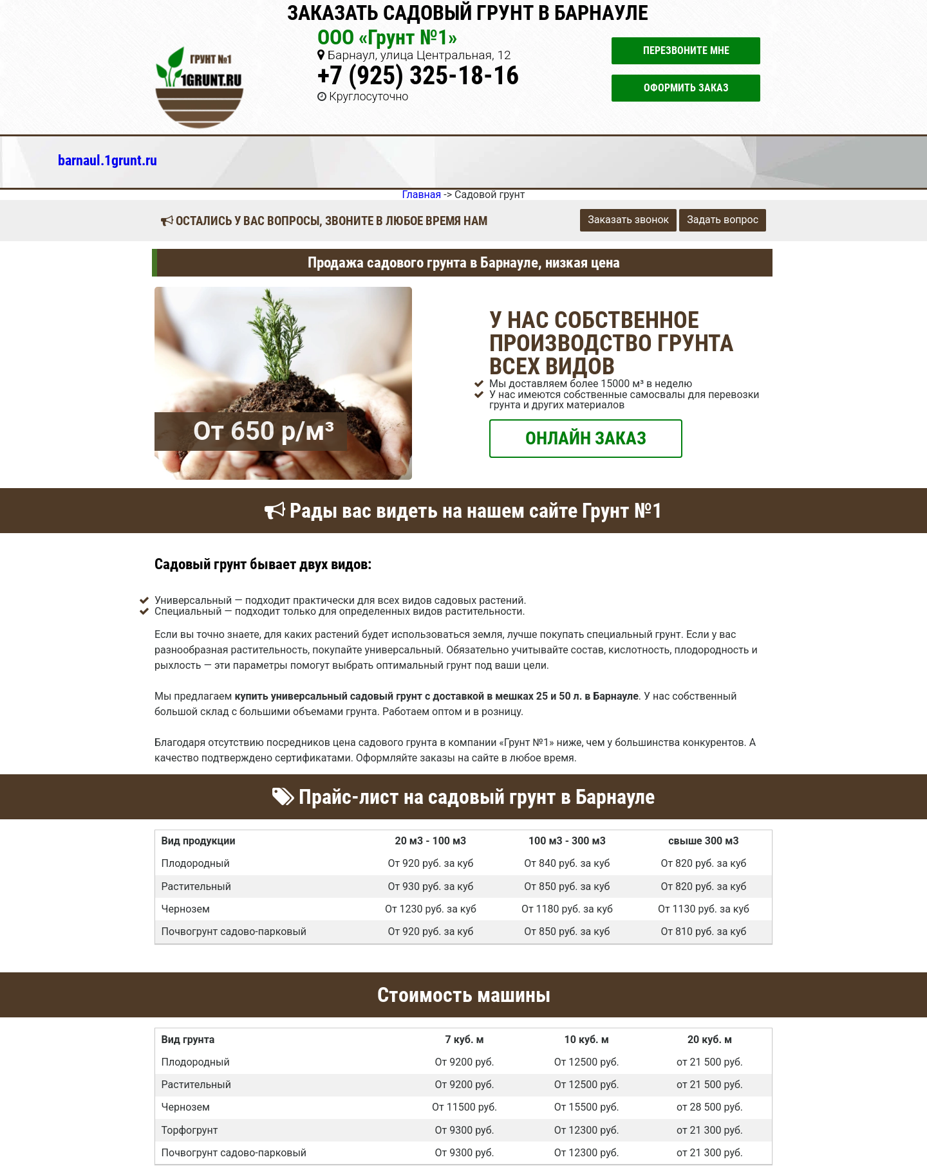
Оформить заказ (686, 88)
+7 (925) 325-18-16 (418, 75)
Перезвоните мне (686, 50)
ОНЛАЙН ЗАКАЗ (585, 437)
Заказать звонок (628, 220)
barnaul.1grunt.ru (107, 160)
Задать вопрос (722, 220)
